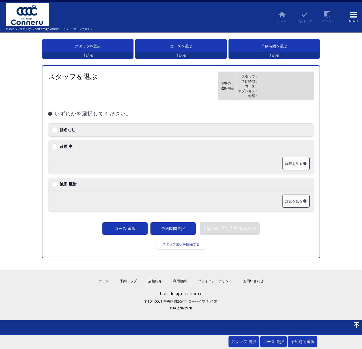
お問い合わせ (253, 285)
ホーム (103, 285)
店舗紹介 (155, 285)
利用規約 (180, 285)
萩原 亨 (66, 149)
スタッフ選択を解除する (181, 247)
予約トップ (128, 285)
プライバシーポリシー (215, 285)
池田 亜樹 (68, 187)
